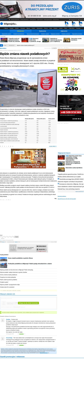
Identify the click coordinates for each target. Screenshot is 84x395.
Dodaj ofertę (55, 19)
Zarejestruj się (73, 19)
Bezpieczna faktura (62, 196)
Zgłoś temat (40, 19)
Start (5, 45)
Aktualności (20, 31)
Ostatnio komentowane (18, 34)
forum (4, 242)
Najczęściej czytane (6, 34)
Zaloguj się (81, 19)
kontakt (80, 23)
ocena (17, 242)
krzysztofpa (9, 337)
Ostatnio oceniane (66, 34)
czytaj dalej (52, 146)
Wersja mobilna (3, 19)
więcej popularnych (79, 191)
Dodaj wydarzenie (15, 19)
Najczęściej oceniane (77, 34)
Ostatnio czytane (45, 34)
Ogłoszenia (64, 31)
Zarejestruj (45, 352)
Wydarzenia (42, 31)
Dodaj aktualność (24, 19)
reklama (73, 23)
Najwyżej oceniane (55, 34)
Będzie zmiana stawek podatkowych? (25, 45)
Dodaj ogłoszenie (47, 19)
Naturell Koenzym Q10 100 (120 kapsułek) (67, 198)
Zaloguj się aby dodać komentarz (28, 303)
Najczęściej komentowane (33, 34)
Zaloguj (41, 352)
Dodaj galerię (33, 19)
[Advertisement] (16, 217)
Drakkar (8, 319)
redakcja (66, 23)
